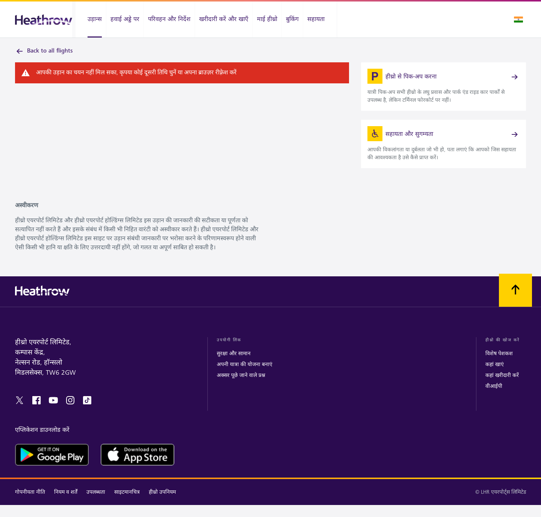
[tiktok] (87, 412)
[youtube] (53, 412)
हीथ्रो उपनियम (162, 504)
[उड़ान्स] (91, 20)
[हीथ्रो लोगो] (43, 19)
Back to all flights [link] (44, 51)
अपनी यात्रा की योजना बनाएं (244, 376)
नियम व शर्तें (65, 504)
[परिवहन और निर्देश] (169, 20)
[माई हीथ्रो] (267, 20)
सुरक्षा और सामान (234, 365)
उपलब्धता (95, 504)
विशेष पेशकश (499, 365)
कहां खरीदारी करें (502, 387)
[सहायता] (320, 20)
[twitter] (19, 412)
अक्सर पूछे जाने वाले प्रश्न (241, 387)
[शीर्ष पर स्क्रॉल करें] (515, 302)
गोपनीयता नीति (30, 504)
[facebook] (36, 412)
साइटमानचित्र (127, 504)
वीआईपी (493, 398)
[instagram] (70, 412)
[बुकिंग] (292, 20)
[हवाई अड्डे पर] (125, 20)
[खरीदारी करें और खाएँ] (223, 20)
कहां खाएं (494, 376)
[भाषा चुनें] (518, 19)
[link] (443, 91)
